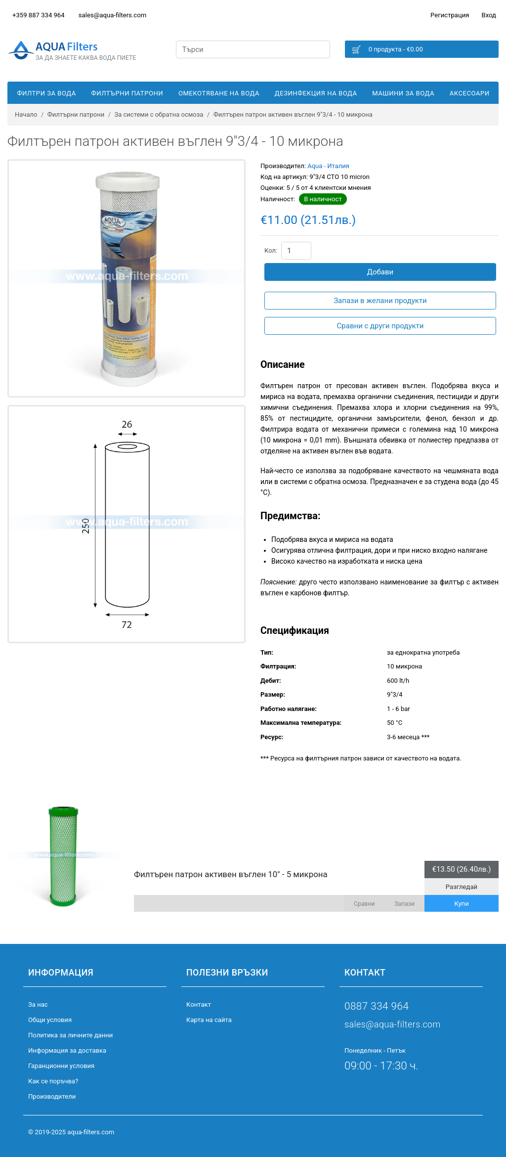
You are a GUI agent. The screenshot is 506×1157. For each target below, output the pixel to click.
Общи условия (50, 1020)
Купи (461, 903)
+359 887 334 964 (38, 15)
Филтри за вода (46, 93)
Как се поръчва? (53, 1081)
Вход (489, 15)
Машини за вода (403, 93)
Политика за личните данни (70, 1035)
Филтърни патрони (127, 93)
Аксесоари (470, 93)
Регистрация (449, 15)
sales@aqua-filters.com (112, 15)
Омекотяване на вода (218, 93)
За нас (38, 1004)
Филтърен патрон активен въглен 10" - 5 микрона (231, 874)
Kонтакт (198, 1004)
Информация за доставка (67, 1050)
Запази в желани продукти (380, 300)
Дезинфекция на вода (316, 93)
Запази (404, 903)
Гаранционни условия (61, 1065)
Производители (52, 1096)
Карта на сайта (209, 1020)
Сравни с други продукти (380, 325)
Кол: (270, 250)
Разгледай (461, 886)
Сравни (364, 903)
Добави (380, 271)
